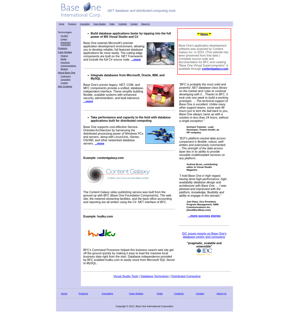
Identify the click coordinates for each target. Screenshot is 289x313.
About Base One (66, 72)
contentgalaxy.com (215, 68)
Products (72, 24)
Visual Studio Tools (125, 276)
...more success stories (204, 215)
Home (61, 24)
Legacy (64, 39)
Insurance (65, 62)
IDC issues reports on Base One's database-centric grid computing (204, 235)
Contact (134, 24)
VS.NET (64, 36)
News (204, 34)
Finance (64, 56)
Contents (123, 24)
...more (136, 59)
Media (63, 59)
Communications (68, 66)
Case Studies (99, 24)
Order (112, 24)
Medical (64, 69)
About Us (145, 24)
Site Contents (65, 86)
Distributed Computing (66, 43)
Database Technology (155, 276)
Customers (66, 76)
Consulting (85, 24)
